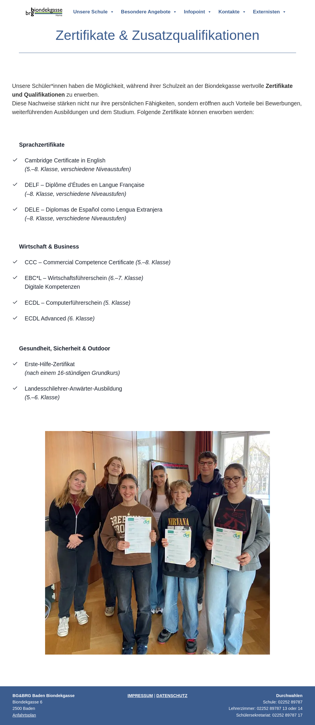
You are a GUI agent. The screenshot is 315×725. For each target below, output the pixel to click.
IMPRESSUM (140, 695)
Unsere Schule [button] (93, 12)
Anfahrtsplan (24, 715)
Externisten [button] (270, 12)
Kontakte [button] (232, 12)
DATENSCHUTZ (172, 695)
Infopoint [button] (198, 12)
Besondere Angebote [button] (149, 12)
